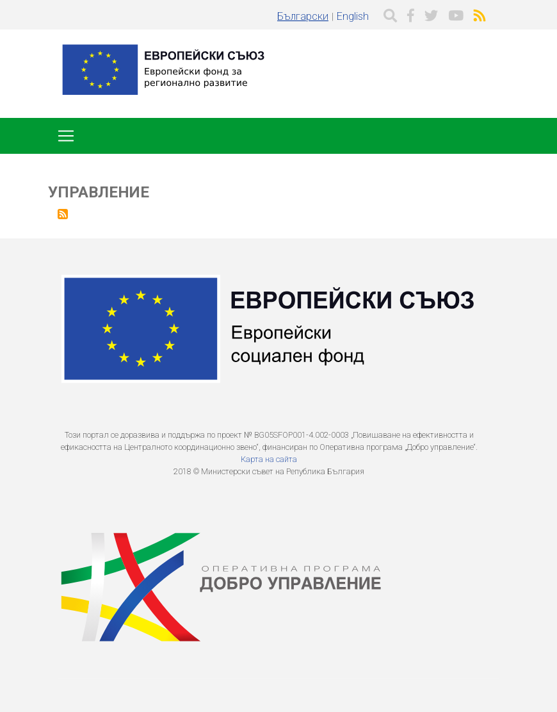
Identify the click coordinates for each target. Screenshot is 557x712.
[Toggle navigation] (66, 136)
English (353, 16)
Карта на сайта (269, 459)
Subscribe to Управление (63, 214)
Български (302, 16)
